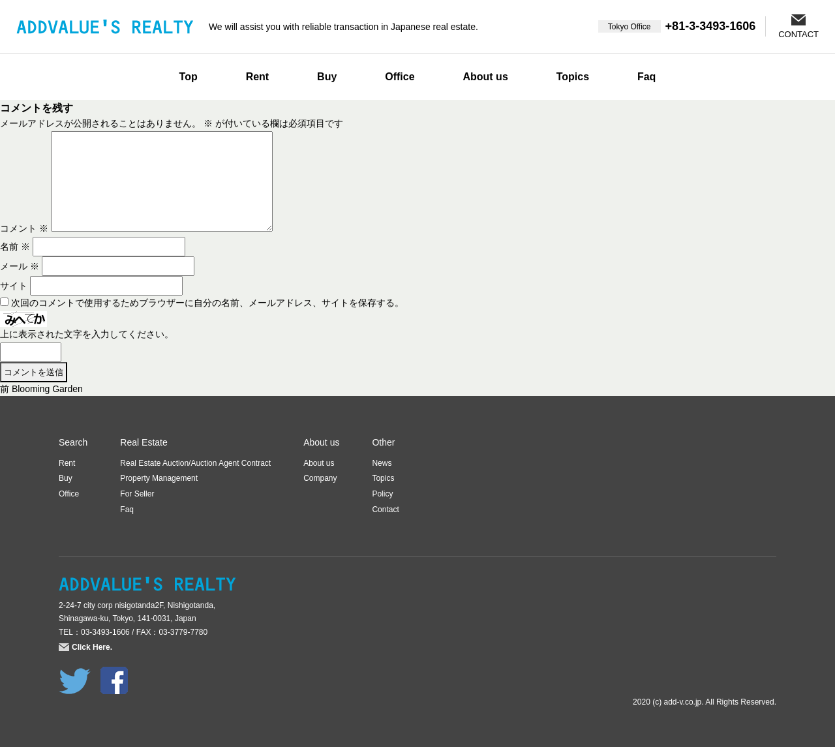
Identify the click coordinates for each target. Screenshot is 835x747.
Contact (385, 509)
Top (188, 76)
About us (485, 76)
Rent (257, 76)
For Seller (137, 493)
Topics (572, 76)
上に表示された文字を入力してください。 (87, 334)
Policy (382, 493)
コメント (24, 228)
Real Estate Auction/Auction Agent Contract (195, 463)
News (381, 463)
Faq (646, 76)
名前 (15, 246)
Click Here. (92, 647)
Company (320, 478)
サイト (13, 286)
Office (399, 76)
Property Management (159, 478)
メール (19, 266)
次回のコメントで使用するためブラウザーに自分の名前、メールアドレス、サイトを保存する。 (207, 302)
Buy (327, 76)
